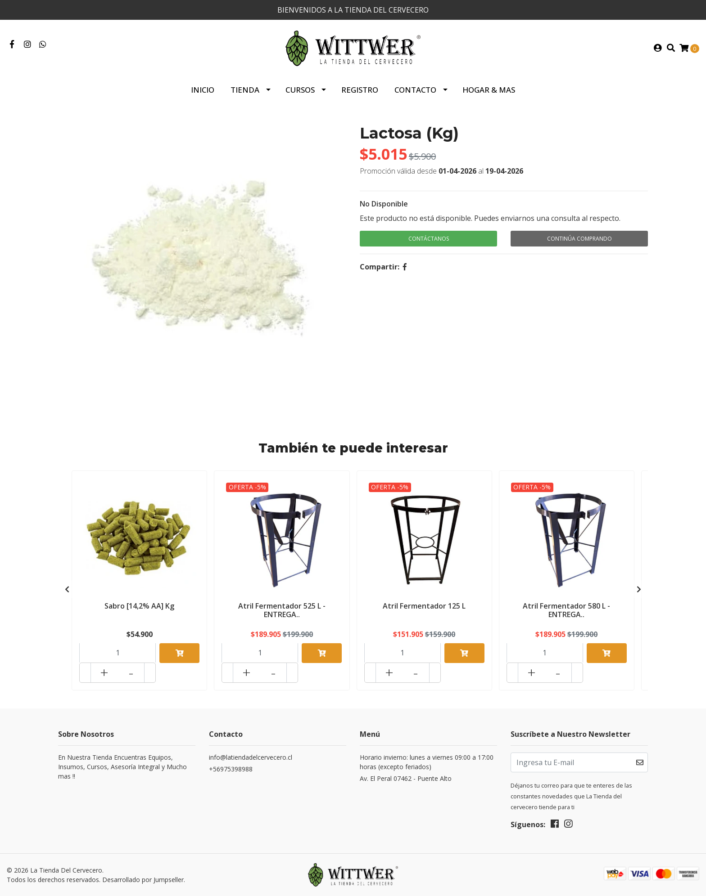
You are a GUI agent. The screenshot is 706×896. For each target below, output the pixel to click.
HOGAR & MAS (488, 90)
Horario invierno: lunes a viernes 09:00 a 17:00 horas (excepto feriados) (426, 762)
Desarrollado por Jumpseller (143, 879)
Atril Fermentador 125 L (424, 606)
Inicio (202, 90)
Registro (359, 90)
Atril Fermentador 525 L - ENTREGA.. (282, 610)
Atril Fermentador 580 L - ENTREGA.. (566, 610)
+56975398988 (231, 769)
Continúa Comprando (579, 238)
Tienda (245, 90)
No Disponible (384, 204)
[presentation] (67, 589)
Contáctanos (428, 238)
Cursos (300, 90)
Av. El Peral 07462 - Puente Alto (406, 778)
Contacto (415, 90)
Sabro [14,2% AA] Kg (139, 606)
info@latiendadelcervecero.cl (250, 757)
